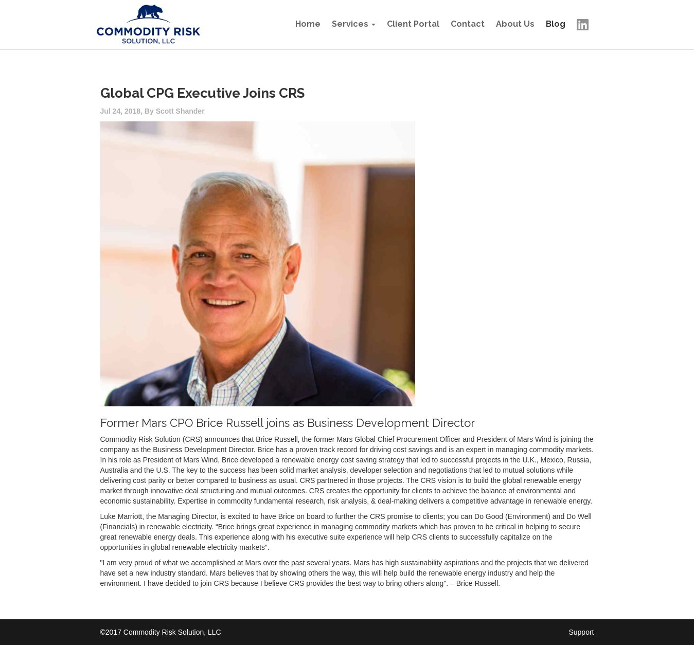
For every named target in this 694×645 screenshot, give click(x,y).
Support (581, 632)
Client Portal (413, 24)
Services (350, 24)
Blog (555, 24)
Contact (468, 24)
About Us (515, 24)
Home (308, 24)
